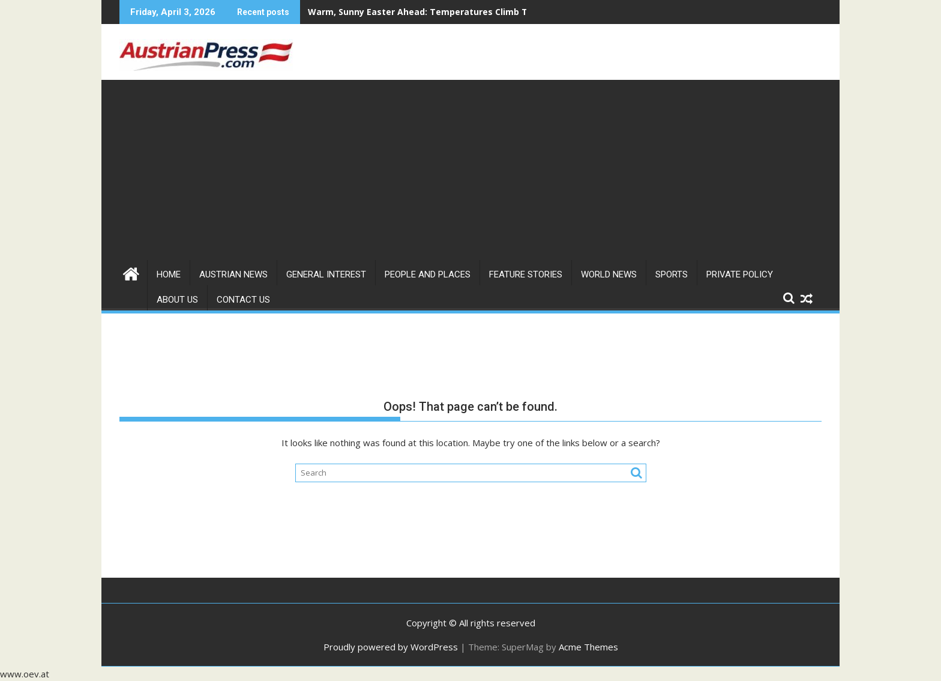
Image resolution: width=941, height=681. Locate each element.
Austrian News (233, 274)
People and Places (427, 274)
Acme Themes (588, 647)
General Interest (326, 274)
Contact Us (243, 299)
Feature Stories (525, 274)
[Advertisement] (470, 170)
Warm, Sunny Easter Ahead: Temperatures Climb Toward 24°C (442, 11)
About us (177, 299)
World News (609, 274)
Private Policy (739, 274)
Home (169, 274)
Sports (671, 274)
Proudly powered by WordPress (390, 647)
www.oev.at (24, 674)
